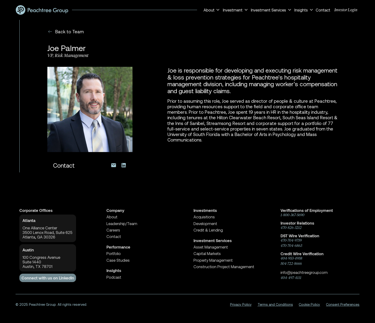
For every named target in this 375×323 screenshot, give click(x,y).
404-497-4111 (291, 278)
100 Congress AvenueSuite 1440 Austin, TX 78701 (41, 262)
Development (205, 223)
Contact (323, 9)
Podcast (113, 277)
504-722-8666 (291, 263)
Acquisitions (204, 217)
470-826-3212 (291, 228)
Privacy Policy (241, 304)
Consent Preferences (342, 304)
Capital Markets (207, 253)
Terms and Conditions (275, 304)
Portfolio (113, 253)
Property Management (213, 260)
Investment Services (212, 240)
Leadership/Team (121, 223)
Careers (113, 230)
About (111, 217)
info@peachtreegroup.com (304, 272)
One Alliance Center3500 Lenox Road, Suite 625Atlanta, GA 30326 (47, 232)
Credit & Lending (208, 230)
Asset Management (210, 247)
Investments (205, 210)
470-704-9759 (291, 240)
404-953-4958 (291, 258)
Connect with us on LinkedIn (48, 278)
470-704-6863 (291, 246)
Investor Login (345, 9)
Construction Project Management (223, 266)
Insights (113, 270)
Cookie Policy (309, 304)
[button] (211, 10)
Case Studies (118, 260)
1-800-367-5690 (292, 215)
